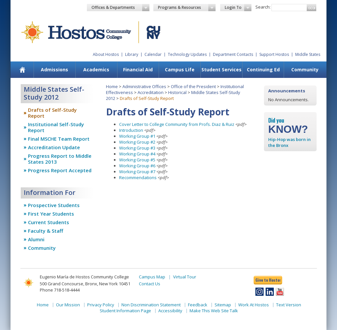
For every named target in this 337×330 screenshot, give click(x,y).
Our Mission (68, 305)
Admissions (54, 69)
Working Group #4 (137, 154)
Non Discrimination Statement (151, 305)
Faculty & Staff (45, 231)
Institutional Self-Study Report (56, 127)
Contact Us (149, 284)
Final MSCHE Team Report (59, 139)
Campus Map (152, 277)
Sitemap (223, 305)
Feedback (197, 305)
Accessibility (170, 311)
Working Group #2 (137, 142)
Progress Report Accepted (59, 170)
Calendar (153, 54)
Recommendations (138, 177)
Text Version (288, 305)
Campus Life (179, 69)
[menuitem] (23, 69)
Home (112, 86)
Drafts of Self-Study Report (52, 113)
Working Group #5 (137, 160)
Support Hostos (274, 54)
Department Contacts (233, 54)
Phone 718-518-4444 (60, 290)
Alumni (36, 239)
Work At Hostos (253, 305)
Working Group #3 (137, 148)
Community (305, 69)
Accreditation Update (54, 147)
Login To (238, 7)
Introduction (131, 130)
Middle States (307, 54)
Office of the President (193, 86)
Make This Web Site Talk (214, 311)
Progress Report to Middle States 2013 (59, 159)
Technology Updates (187, 54)
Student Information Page (125, 311)
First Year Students (51, 214)
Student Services (221, 69)
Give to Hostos (267, 280)
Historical (177, 92)
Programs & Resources (187, 7)
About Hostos (106, 54)
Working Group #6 (137, 166)
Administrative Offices (144, 86)
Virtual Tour (184, 277)
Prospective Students (54, 205)
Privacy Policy (100, 305)
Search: (263, 7)
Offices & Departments (120, 7)
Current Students (48, 222)
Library (131, 54)
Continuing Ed (263, 69)
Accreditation (151, 92)
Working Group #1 (137, 136)
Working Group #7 (137, 172)
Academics (96, 69)
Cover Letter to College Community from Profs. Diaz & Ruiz (176, 124)
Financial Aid (138, 69)
